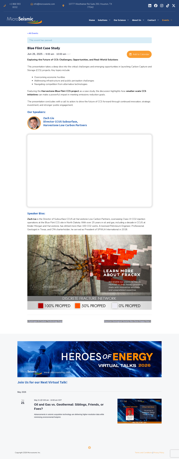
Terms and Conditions (143, 452)
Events (168, 20)
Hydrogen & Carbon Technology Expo (44, 321)
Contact (154, 20)
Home (92, 20)
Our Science (122, 20)
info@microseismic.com (44, 4)
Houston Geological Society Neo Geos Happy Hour (127, 321)
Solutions (105, 20)
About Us (139, 20)
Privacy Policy (158, 452)
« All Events (32, 33)
